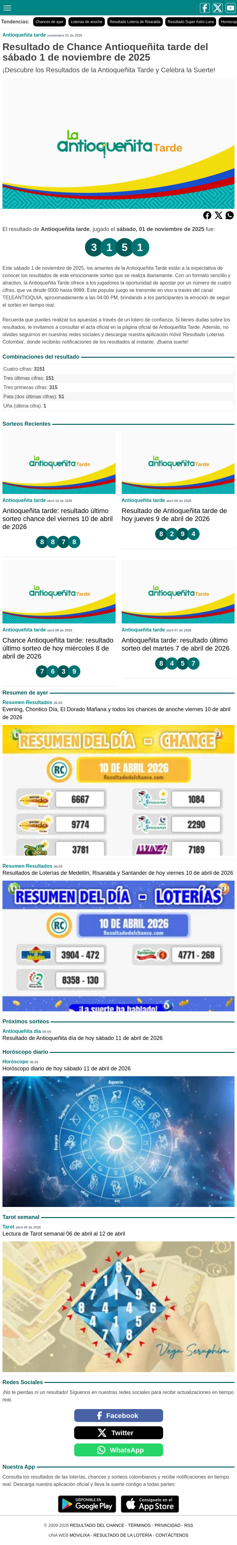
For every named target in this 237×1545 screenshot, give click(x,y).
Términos (139, 1525)
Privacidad (168, 1525)
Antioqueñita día (21, 1031)
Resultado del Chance (97, 1525)
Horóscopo (15, 1061)
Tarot (8, 1226)
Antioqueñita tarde (24, 35)
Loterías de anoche (86, 22)
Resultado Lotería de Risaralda (135, 22)
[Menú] (6, 7)
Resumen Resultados (27, 702)
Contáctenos (171, 1535)
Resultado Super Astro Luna (191, 22)
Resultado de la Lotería (123, 1535)
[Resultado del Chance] (62, 7)
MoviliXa (80, 1535)
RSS (188, 1525)
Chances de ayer (49, 22)
